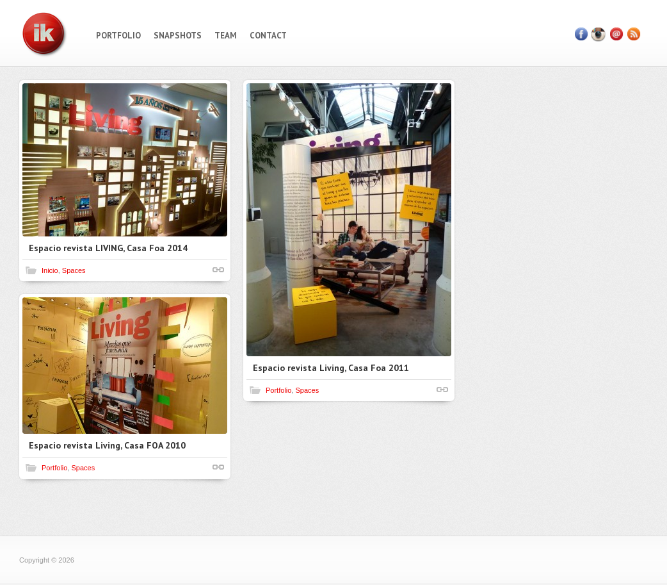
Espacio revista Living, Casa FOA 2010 (107, 445)
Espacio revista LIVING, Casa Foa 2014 (108, 248)
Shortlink (218, 269)
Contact (268, 35)
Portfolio (118, 35)
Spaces (74, 270)
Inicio (50, 270)
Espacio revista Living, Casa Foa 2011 (331, 368)
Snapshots (178, 35)
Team (225, 35)
